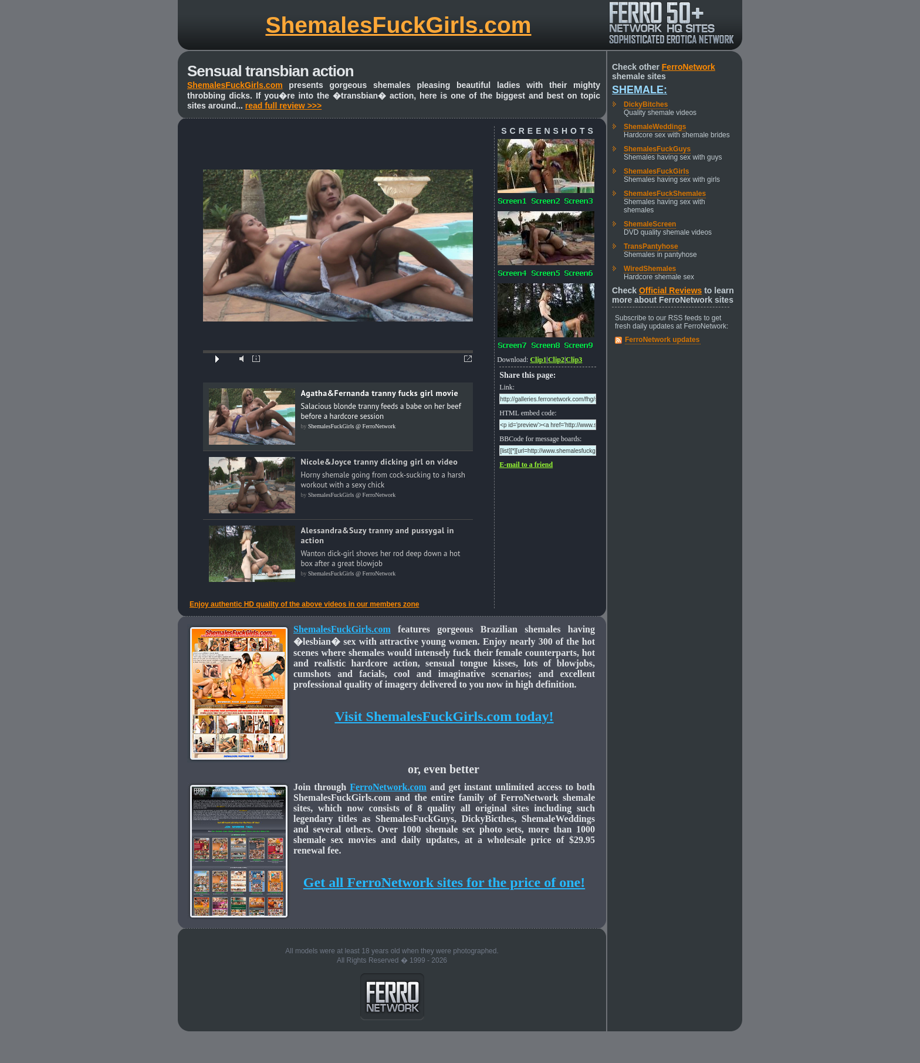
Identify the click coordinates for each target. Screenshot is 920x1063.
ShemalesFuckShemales (665, 193)
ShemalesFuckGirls (656, 171)
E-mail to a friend (526, 465)
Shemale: (639, 90)
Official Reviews (670, 290)
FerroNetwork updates (662, 340)
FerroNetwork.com (388, 787)
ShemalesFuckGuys (657, 149)
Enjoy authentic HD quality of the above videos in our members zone (304, 604)
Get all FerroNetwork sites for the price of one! (444, 882)
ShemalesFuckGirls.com (398, 25)
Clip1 (538, 360)
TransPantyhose (651, 246)
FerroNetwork (688, 67)
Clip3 (574, 360)
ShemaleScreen (650, 224)
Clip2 (556, 360)
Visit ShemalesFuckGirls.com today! (443, 716)
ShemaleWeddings (655, 127)
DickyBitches (646, 104)
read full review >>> (283, 105)
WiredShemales (650, 269)
